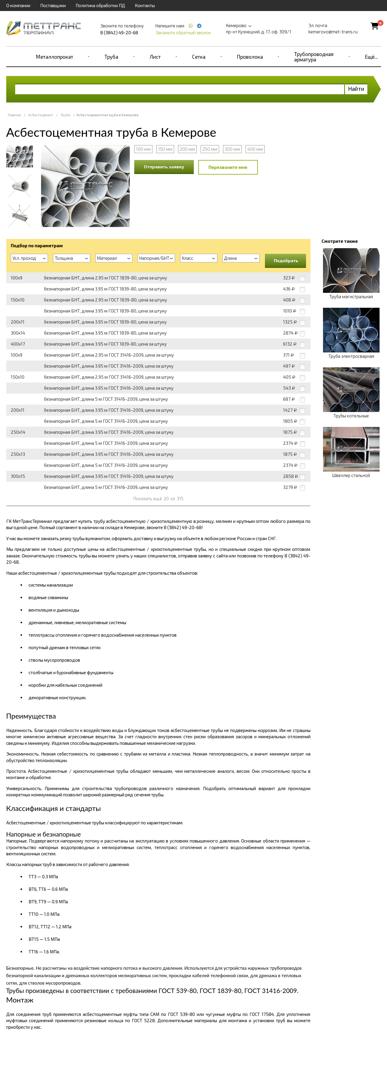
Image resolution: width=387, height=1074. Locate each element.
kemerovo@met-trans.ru (333, 31)
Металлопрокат (54, 56)
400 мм (255, 149)
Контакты (145, 5)
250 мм (209, 149)
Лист (155, 56)
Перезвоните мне (227, 167)
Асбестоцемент (40, 115)
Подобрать (286, 260)
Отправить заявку (164, 166)
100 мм (143, 149)
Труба (111, 56)
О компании (18, 5)
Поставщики (53, 5)
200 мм (187, 149)
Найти (356, 88)
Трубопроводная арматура (313, 56)
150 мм (165, 149)
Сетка (198, 56)
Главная (14, 115)
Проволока (250, 56)
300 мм (232, 149)
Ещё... (371, 56)
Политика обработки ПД (100, 5)
